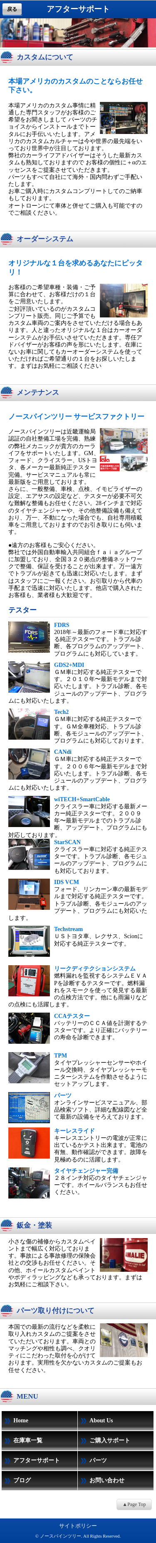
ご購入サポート (104, 1441)
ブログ (16, 1481)
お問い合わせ (101, 1481)
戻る (12, 9)
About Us (95, 1421)
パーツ (92, 1461)
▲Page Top (134, 1504)
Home (15, 1421)
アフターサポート (31, 1461)
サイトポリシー (78, 1526)
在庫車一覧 (22, 1441)
